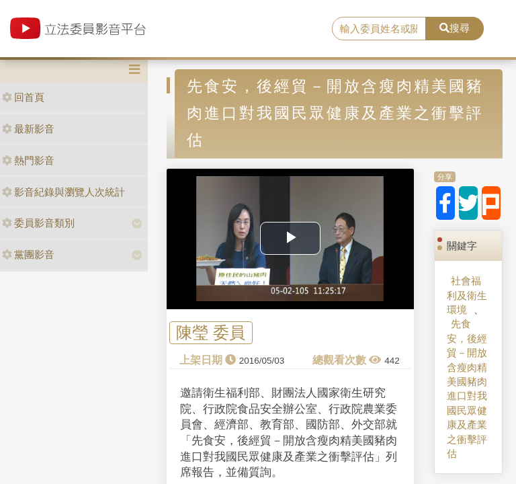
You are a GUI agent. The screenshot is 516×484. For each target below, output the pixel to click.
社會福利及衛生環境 (467, 295)
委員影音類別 (38, 223)
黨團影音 (28, 254)
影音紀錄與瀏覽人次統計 (63, 192)
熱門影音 (28, 160)
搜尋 (454, 28)
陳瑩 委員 (210, 333)
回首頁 (23, 97)
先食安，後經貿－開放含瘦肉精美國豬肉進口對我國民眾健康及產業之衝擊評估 (467, 388)
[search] (379, 29)
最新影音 (28, 128)
